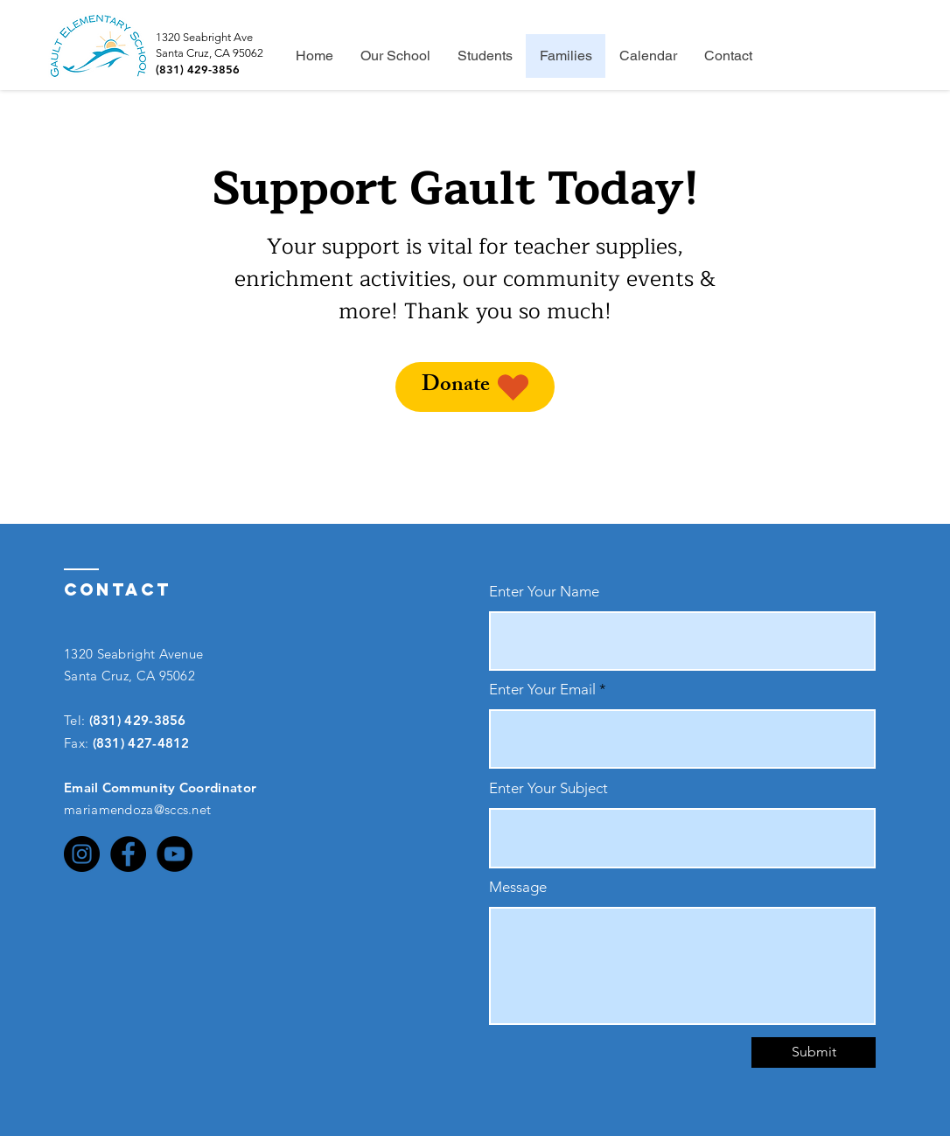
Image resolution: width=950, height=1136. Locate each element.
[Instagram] (82, 854)
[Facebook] (128, 854)
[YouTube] (174, 854)
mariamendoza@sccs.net (137, 809)
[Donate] (475, 387)
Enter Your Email (542, 689)
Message (518, 887)
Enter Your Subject (548, 788)
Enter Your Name (544, 591)
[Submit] (813, 1052)
